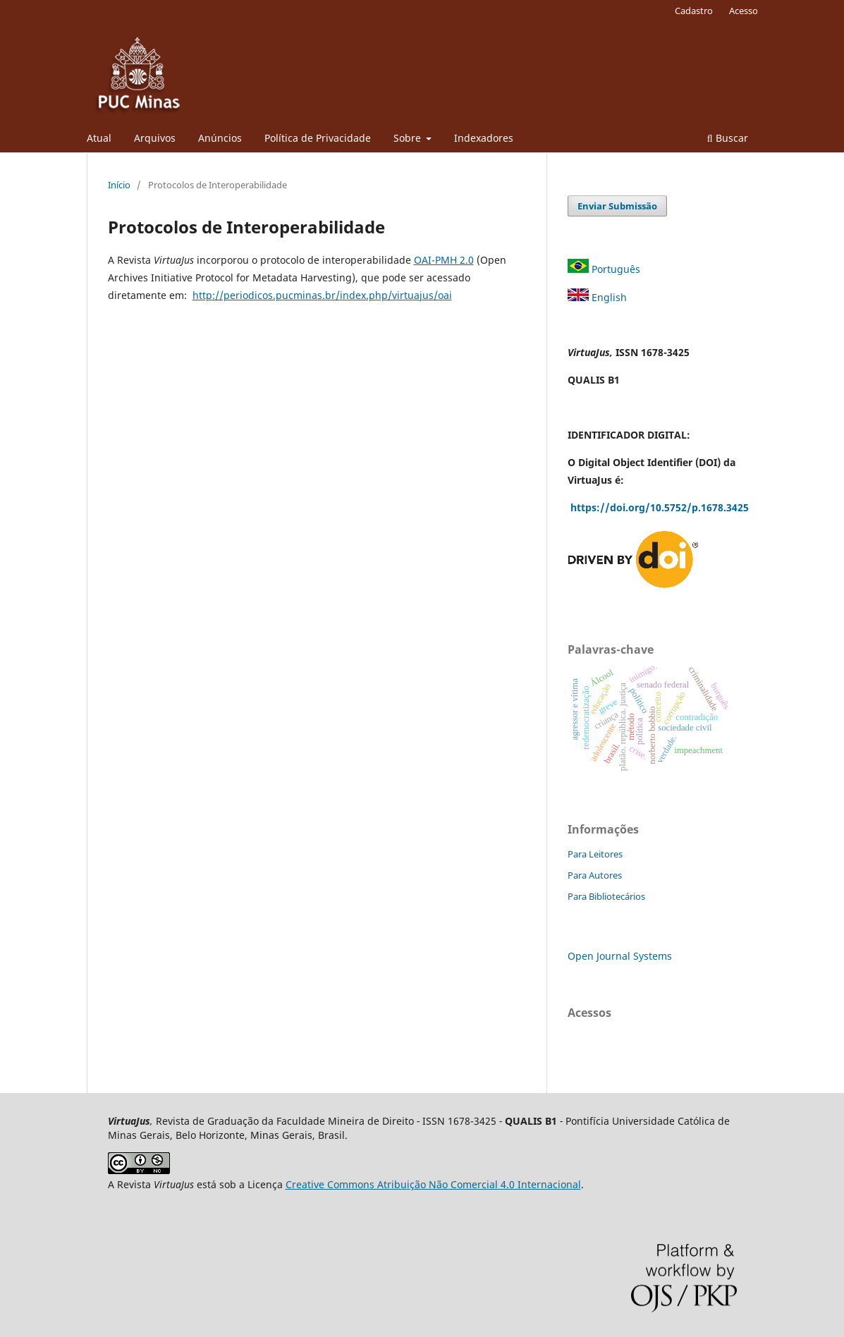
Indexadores (483, 138)
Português (605, 269)
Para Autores (595, 875)
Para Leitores (595, 854)
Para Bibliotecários (606, 896)
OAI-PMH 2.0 (444, 260)
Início (119, 184)
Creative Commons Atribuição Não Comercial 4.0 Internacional (433, 1184)
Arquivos (155, 138)
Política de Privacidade (317, 138)
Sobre (408, 138)
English (599, 297)
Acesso (743, 10)
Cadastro (694, 10)
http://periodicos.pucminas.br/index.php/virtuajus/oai (322, 295)
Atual (99, 138)
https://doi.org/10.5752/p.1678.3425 (661, 507)
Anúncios (220, 138)
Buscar (727, 138)
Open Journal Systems (620, 956)
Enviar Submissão (617, 206)
